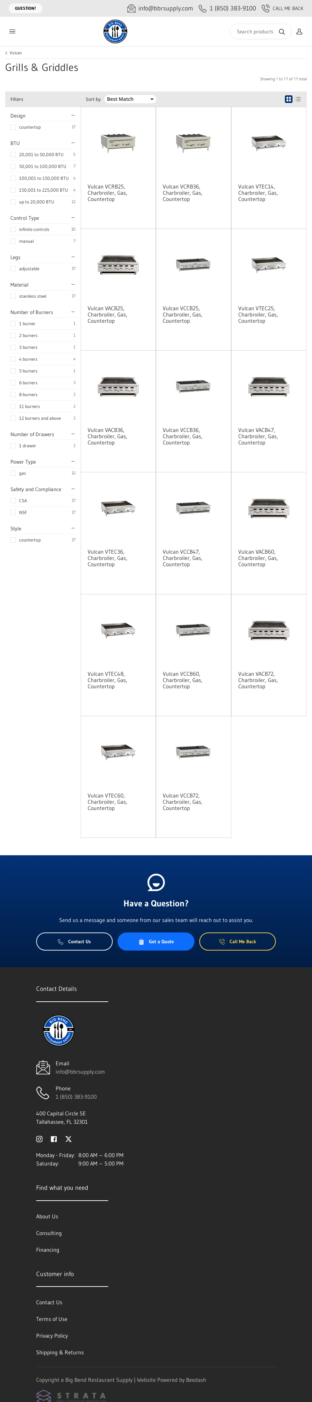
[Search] (261, 31)
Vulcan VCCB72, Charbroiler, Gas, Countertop (182, 801)
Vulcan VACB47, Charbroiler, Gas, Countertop (258, 436)
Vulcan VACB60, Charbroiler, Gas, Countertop (258, 557)
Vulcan (16, 52)
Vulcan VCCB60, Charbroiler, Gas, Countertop (182, 680)
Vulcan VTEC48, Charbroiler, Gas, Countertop (107, 680)
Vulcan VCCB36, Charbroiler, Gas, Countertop (182, 436)
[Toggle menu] (12, 31)
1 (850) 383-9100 (76, 1096)
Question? (25, 8)
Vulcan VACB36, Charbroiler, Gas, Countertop (107, 436)
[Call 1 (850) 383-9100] (227, 8)
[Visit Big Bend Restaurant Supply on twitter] (68, 1138)
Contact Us (74, 941)
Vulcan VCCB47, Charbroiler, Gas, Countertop (182, 557)
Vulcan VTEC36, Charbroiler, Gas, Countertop (107, 557)
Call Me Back (282, 8)
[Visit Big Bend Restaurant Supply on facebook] (54, 1138)
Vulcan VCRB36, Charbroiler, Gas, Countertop (182, 192)
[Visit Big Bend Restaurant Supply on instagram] (39, 1138)
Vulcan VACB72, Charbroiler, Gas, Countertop (258, 680)
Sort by (93, 99)
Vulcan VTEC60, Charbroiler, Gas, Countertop (107, 801)
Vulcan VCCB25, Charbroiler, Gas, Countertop (182, 314)
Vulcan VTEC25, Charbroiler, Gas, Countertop (258, 314)
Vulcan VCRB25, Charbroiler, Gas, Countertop (107, 192)
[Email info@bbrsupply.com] (160, 8)
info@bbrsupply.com (80, 1071)
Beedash (196, 1379)
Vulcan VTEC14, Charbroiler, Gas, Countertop (258, 192)
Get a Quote (156, 941)
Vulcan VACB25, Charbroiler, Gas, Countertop (107, 314)
